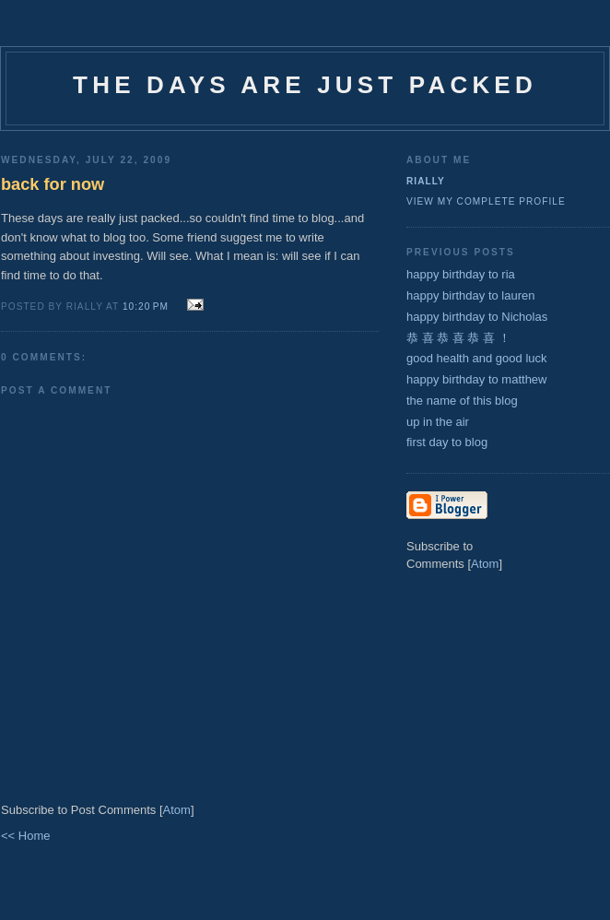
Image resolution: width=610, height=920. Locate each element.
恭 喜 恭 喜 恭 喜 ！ (458, 338)
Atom (177, 810)
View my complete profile (486, 201)
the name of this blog (462, 400)
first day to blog (446, 442)
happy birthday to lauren (470, 295)
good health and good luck (476, 358)
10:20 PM (147, 306)
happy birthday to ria (460, 274)
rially (425, 181)
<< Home (25, 836)
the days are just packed (305, 85)
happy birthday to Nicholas (476, 317)
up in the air (437, 422)
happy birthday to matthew (476, 379)
